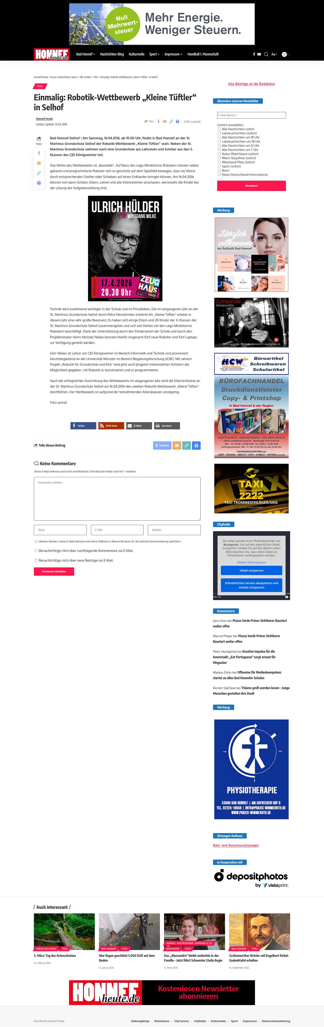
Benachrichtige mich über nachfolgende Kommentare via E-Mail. (86, 551)
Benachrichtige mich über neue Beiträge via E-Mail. (76, 560)
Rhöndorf (173, 949)
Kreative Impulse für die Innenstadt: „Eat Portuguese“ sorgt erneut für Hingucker (245, 654)
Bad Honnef (108, 949)
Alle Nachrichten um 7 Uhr (239, 147)
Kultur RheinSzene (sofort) (239, 151)
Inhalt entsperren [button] (252, 568)
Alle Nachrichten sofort (237, 126)
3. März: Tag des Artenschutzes (55, 956)
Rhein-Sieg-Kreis (46, 949)
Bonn (224, 168)
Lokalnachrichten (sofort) (238, 130)
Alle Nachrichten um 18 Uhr (240, 134)
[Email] (165, 121)
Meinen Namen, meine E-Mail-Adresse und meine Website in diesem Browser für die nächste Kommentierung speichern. (110, 541)
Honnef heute (44, 118)
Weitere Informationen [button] (251, 560)
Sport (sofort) (230, 163)
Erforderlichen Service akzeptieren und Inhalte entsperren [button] (251, 583)
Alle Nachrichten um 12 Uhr (240, 143)
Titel (40, 86)
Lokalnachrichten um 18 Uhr (240, 139)
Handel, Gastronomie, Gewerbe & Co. (190, 943)
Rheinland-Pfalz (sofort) (237, 159)
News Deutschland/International (244, 172)
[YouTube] (259, 54)
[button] (266, 54)
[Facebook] (254, 54)
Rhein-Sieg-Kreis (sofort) (238, 155)
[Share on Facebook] (158, 121)
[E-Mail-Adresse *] (251, 112)
